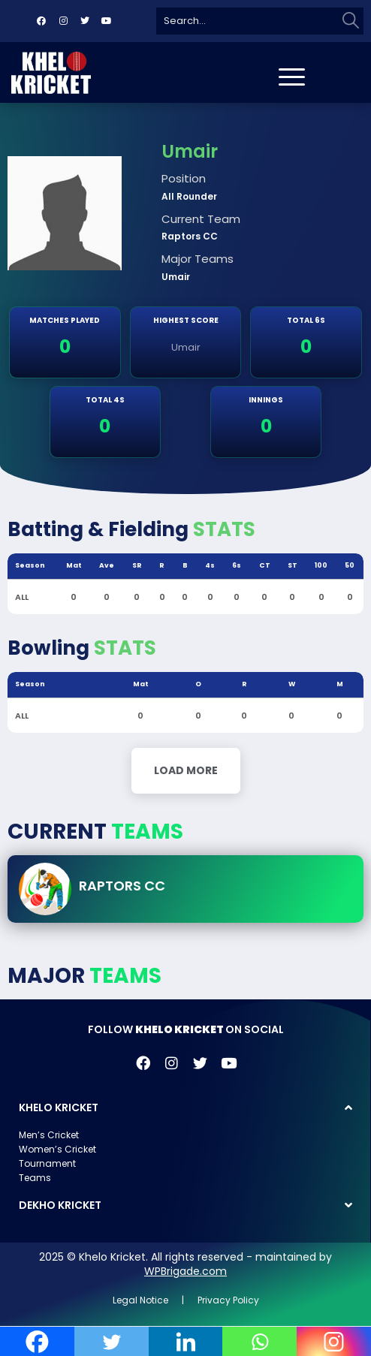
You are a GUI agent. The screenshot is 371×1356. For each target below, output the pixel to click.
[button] (185, 1107)
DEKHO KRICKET (60, 1205)
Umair (186, 347)
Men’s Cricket (49, 1134)
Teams (35, 1177)
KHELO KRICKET (58, 1107)
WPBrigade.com (185, 1271)
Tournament (47, 1163)
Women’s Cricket (57, 1149)
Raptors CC (122, 885)
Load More (186, 770)
